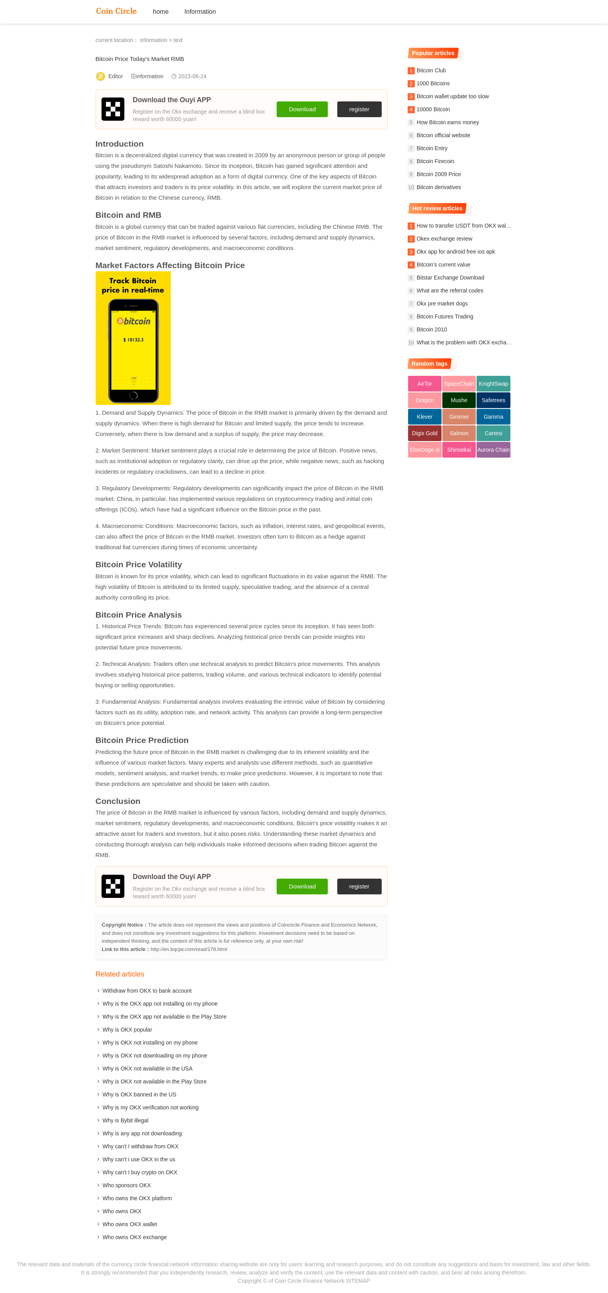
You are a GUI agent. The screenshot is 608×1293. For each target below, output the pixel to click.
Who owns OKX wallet (130, 1224)
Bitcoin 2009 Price (439, 174)
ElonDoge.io (425, 450)
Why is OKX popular (127, 1029)
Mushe (459, 400)
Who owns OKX (122, 1211)
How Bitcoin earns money (448, 122)
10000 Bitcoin (433, 109)
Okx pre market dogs (442, 303)
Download (302, 109)
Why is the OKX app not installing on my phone (160, 1004)
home (161, 11)
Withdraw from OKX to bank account (147, 991)
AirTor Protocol (425, 386)
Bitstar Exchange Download (450, 277)
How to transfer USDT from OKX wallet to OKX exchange (486, 226)
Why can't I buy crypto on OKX (140, 1172)
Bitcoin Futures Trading (445, 316)
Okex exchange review (445, 238)
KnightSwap (493, 384)
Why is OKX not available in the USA (148, 1068)
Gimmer (459, 417)
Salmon (459, 433)
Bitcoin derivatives (439, 187)
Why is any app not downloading (142, 1133)
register (359, 109)
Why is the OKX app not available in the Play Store (165, 1016)
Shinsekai (459, 450)
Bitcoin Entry (432, 148)
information (153, 40)
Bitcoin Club (431, 70)
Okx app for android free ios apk (456, 251)
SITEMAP (358, 1281)
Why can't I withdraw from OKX (141, 1146)
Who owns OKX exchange (135, 1237)
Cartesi (493, 433)
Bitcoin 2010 (432, 329)
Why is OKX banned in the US (140, 1094)
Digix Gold (425, 433)
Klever (425, 417)
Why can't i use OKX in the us (139, 1159)
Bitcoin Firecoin (436, 161)
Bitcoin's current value (444, 264)
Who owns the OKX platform (137, 1198)
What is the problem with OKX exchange (466, 342)
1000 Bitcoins (433, 83)
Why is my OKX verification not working (151, 1107)
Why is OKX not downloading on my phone (155, 1055)
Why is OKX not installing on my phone (150, 1042)
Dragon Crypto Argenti (425, 402)
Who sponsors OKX (127, 1185)
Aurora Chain (493, 450)
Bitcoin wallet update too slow (453, 96)
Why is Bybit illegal (126, 1120)
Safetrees (493, 400)
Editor (116, 76)
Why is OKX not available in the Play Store (155, 1081)
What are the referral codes (450, 290)
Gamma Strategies (493, 419)
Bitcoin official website (444, 135)
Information (200, 11)
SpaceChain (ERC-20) (459, 386)
